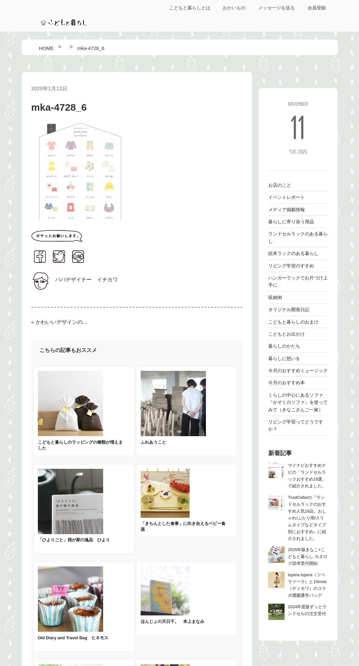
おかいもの (234, 7)
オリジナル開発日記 (288, 309)
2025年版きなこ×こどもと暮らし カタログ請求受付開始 (307, 556)
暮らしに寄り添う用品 (291, 221)
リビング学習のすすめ (291, 265)
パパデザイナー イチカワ (86, 279)
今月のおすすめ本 (286, 382)
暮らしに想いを (284, 358)
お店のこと (279, 185)
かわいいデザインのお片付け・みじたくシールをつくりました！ (62, 322)
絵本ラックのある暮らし (293, 253)
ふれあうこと (153, 442)
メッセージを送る (276, 7)
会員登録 (316, 7)
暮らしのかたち (284, 346)
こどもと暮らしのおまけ (293, 322)
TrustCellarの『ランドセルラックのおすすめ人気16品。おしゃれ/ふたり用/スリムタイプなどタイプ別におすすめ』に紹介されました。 (307, 518)
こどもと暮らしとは (189, 7)
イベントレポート (286, 197)
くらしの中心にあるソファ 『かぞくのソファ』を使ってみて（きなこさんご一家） (298, 402)
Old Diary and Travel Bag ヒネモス (73, 637)
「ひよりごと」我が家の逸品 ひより (74, 539)
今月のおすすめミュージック (298, 370)
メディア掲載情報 (286, 209)
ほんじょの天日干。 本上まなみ (172, 621)
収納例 (275, 297)
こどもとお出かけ (286, 334)
